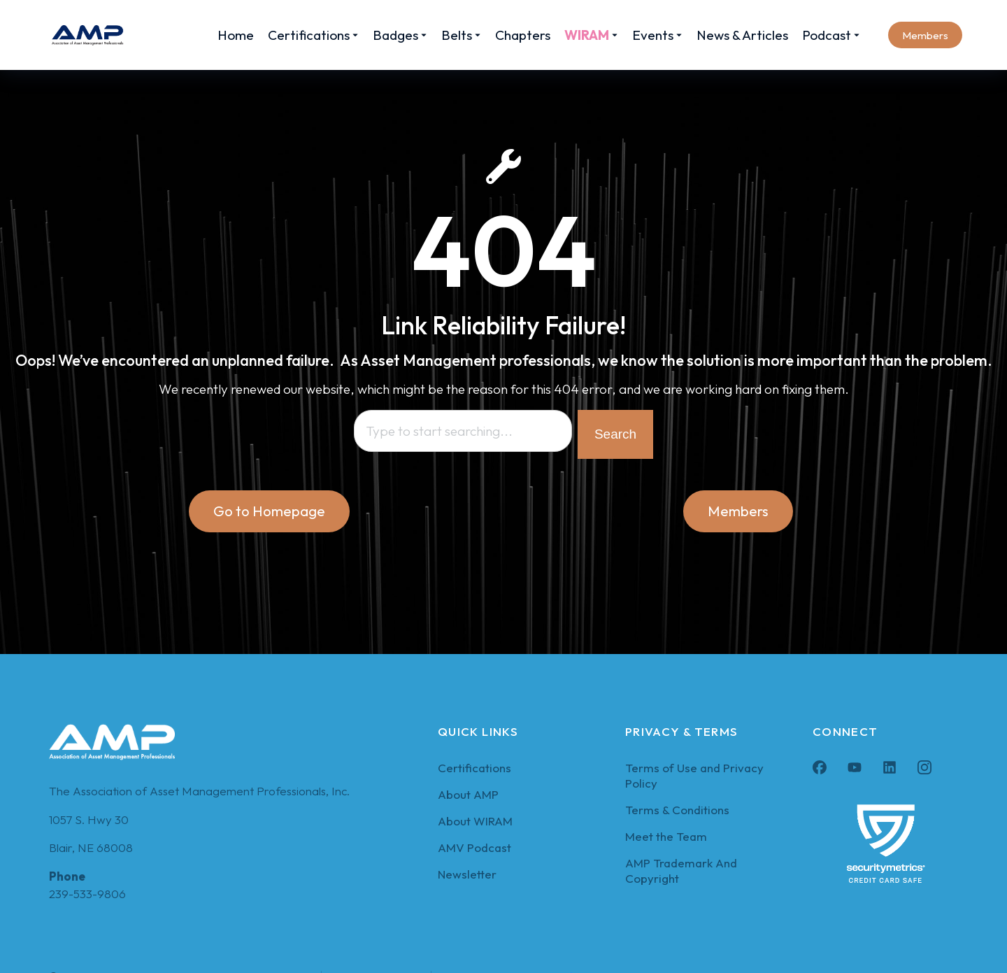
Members (925, 35)
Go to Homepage (269, 512)
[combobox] (463, 432)
